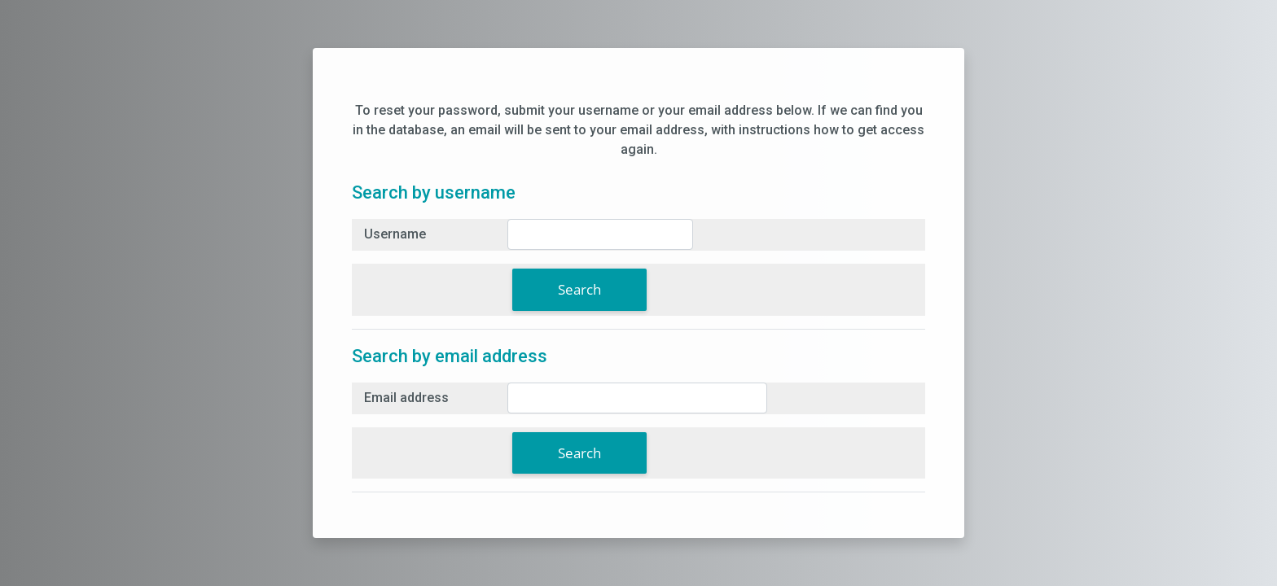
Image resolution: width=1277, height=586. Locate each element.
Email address (406, 397)
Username (395, 234)
